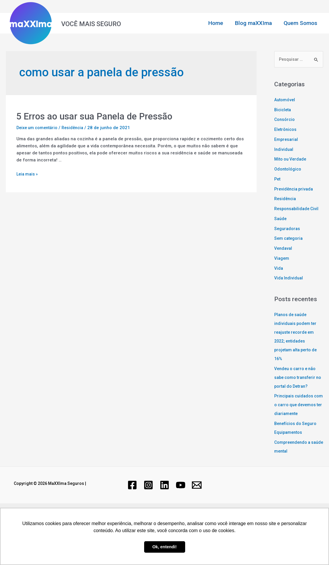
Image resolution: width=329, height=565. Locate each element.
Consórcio (285, 120)
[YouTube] (180, 494)
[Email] (197, 494)
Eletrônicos (286, 130)
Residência (76, 127)
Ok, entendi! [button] (164, 546)
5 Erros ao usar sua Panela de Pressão (97, 116)
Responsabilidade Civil (297, 209)
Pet (277, 179)
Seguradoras (287, 229)
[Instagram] (148, 494)
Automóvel (285, 100)
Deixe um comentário (38, 127)
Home (217, 23)
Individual (284, 149)
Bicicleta (283, 110)
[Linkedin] (164, 494)
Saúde (280, 219)
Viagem (282, 259)
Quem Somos (301, 23)
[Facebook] (132, 494)
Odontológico (288, 169)
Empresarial (286, 140)
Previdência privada (295, 189)
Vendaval (284, 249)
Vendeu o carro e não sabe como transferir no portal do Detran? (297, 377)
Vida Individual (289, 278)
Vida (279, 268)
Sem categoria (289, 239)
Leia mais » (28, 174)
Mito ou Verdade (291, 159)
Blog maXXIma (254, 23)
